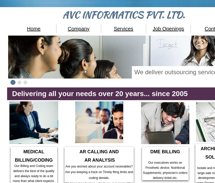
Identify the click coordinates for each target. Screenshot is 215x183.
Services (123, 29)
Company (79, 29)
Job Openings (168, 29)
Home (33, 29)
